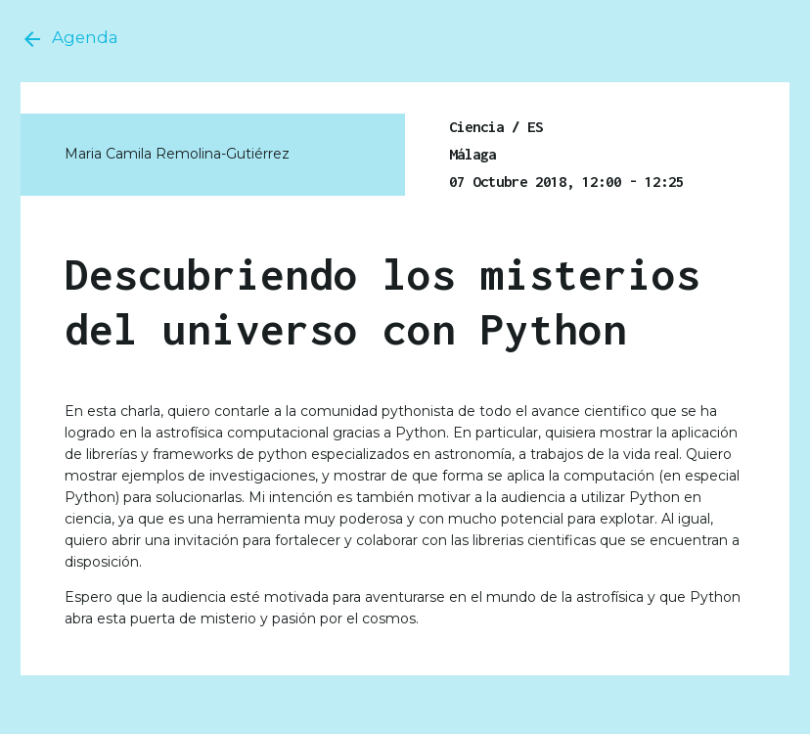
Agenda (69, 39)
